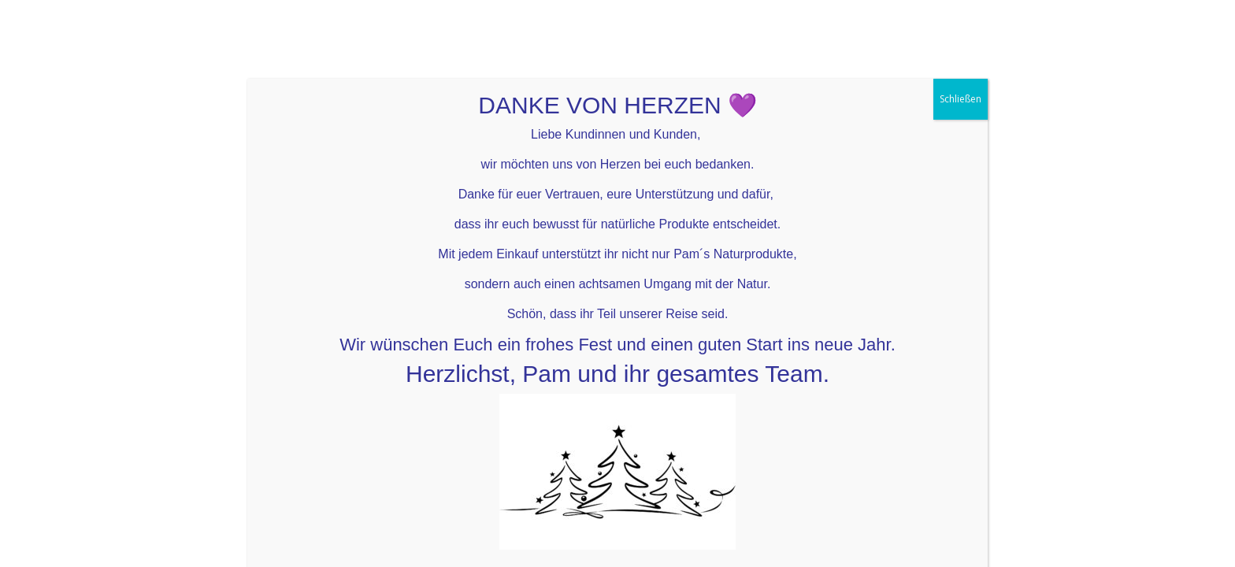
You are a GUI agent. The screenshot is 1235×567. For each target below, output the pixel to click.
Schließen (960, 56)
